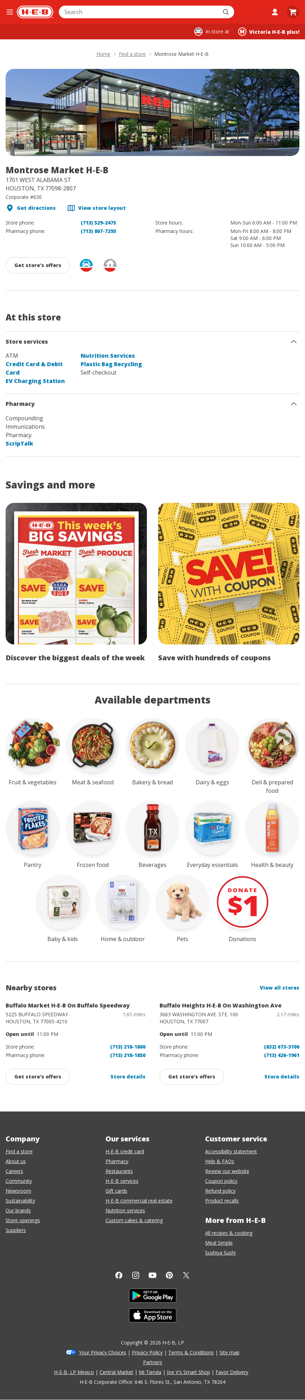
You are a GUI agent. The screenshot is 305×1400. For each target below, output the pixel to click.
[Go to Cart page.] (293, 12)
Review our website (227, 1171)
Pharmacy (117, 1161)
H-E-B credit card (125, 1151)
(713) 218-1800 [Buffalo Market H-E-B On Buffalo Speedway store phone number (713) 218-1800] (127, 1046)
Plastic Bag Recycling (111, 364)
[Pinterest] (169, 1275)
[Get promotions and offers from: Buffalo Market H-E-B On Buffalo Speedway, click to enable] (38, 1077)
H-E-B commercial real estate (139, 1200)
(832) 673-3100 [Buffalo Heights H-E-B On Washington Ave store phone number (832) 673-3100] (281, 1046)
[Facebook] (119, 1275)
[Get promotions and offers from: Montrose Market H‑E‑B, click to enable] (38, 265)
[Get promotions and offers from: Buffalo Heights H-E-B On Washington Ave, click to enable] (192, 1077)
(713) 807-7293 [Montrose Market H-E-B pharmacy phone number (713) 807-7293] (98, 231)
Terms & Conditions (191, 1352)
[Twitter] (186, 1275)
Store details (127, 1076)
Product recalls (222, 1200)
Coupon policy (221, 1181)
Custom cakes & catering (134, 1220)
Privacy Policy (147, 1352)
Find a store (19, 1151)
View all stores (279, 987)
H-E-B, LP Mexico (74, 1372)
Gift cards (116, 1190)
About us (16, 1161)
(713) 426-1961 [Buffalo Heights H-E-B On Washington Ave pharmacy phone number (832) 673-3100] (281, 1055)
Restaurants (119, 1171)
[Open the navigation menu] (10, 12)
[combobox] (139, 12)
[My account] (275, 12)
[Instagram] (135, 1275)
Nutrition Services (108, 355)
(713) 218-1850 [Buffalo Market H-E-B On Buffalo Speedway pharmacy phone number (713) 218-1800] (127, 1055)
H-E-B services (122, 1181)
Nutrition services (125, 1210)
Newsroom (18, 1190)
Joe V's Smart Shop (188, 1372)
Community (19, 1181)
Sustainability (20, 1200)
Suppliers (16, 1230)
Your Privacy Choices (102, 1352)
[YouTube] (152, 1275)
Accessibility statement (231, 1151)
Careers (14, 1171)
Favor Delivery (232, 1372)
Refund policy (220, 1190)
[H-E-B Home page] (35, 12)
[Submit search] (226, 12)
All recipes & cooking (228, 1233)
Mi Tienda (150, 1372)
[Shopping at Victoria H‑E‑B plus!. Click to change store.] (268, 31)
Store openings (23, 1220)
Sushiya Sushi (220, 1252)
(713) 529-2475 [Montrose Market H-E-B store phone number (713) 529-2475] (98, 222)
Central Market (116, 1372)
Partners (152, 1362)
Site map (229, 1352)
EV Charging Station (35, 381)
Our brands (18, 1210)
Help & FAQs (219, 1161)
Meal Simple (219, 1242)
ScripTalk (19, 443)
